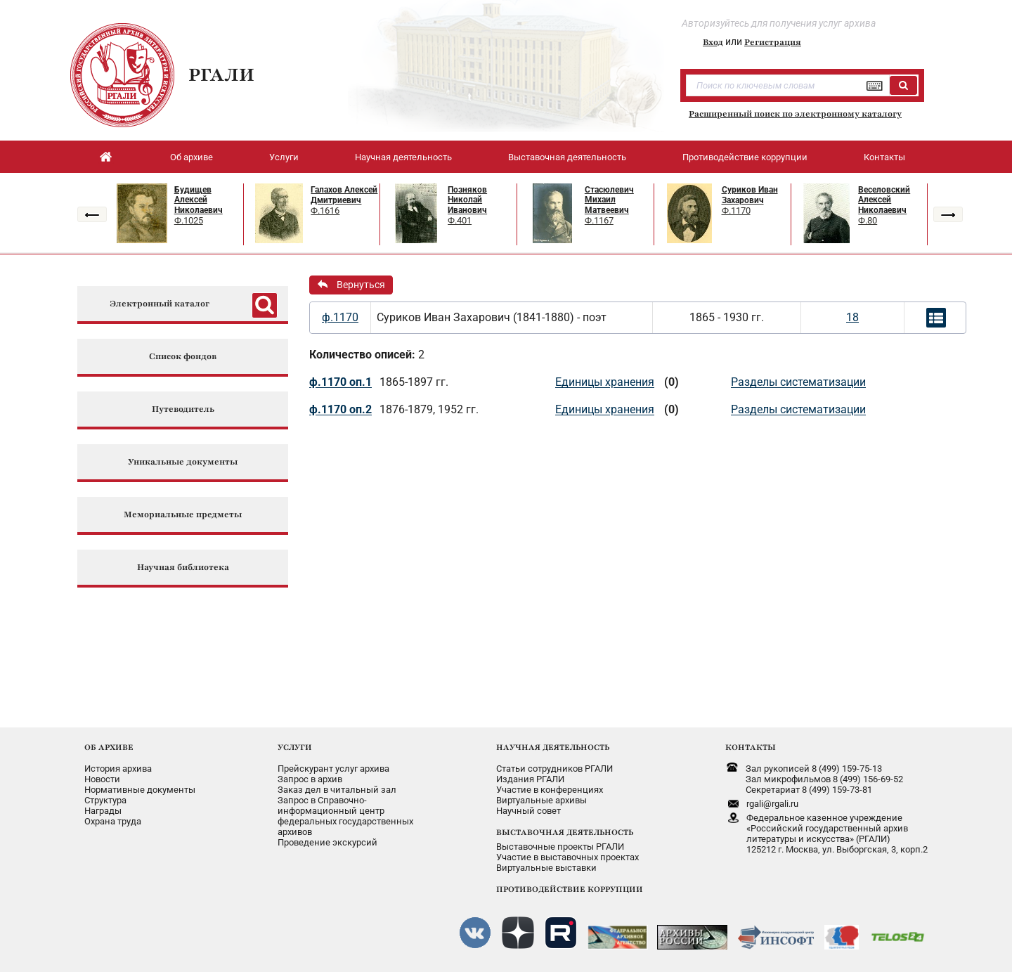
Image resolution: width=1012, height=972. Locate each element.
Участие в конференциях (549, 789)
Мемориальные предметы (183, 515)
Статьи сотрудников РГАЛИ (554, 768)
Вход (713, 42)
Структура (105, 800)
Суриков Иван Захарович (750, 195)
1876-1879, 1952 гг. (429, 409)
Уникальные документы (183, 462)
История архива (118, 768)
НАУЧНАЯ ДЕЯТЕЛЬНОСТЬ (552, 747)
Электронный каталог (159, 304)
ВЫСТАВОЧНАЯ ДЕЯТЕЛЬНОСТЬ (564, 832)
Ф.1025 (188, 220)
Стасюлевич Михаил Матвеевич (609, 200)
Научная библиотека (183, 567)
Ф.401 (460, 220)
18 (852, 317)
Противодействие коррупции (744, 157)
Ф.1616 (325, 210)
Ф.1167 (599, 220)
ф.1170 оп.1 (340, 382)
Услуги (284, 157)
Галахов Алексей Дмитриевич (344, 195)
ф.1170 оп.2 (340, 409)
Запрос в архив (310, 779)
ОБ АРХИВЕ (109, 747)
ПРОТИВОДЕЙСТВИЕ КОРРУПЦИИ (569, 889)
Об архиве (191, 157)
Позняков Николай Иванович (467, 200)
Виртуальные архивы (541, 800)
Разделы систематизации (798, 382)
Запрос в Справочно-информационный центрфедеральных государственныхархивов (345, 816)
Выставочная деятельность (567, 157)
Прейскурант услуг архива (333, 768)
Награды (103, 810)
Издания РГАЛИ (530, 779)
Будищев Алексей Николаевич (198, 200)
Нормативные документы (139, 789)
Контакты (884, 157)
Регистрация (772, 42)
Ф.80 (867, 220)
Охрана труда (112, 821)
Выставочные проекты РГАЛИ (560, 846)
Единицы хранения (604, 382)
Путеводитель (183, 409)
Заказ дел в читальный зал (337, 789)
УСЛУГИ (295, 747)
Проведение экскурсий (327, 842)
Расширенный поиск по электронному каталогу (795, 113)
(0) (671, 382)
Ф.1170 (736, 210)
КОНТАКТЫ (750, 747)
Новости (102, 779)
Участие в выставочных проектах (567, 857)
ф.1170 (340, 317)
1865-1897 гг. (413, 382)
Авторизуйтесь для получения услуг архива (779, 23)
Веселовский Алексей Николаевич (884, 200)
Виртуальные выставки (546, 867)
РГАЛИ (221, 74)
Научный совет (528, 810)
